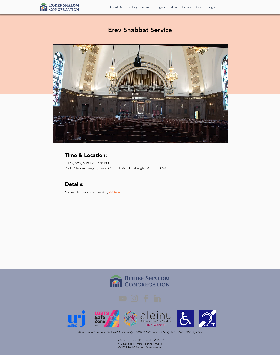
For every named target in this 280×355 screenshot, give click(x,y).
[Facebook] (146, 298)
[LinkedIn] (157, 298)
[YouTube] (123, 298)
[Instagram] (134, 298)
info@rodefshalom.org (149, 343)
